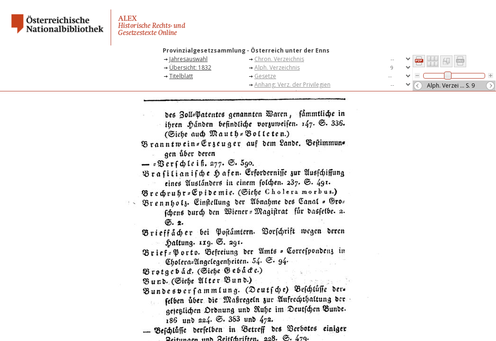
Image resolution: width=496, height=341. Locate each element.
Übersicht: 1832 (190, 67)
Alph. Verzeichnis (277, 67)
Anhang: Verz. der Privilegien (292, 85)
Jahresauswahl (188, 59)
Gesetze (265, 76)
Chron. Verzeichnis (279, 59)
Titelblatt (181, 76)
